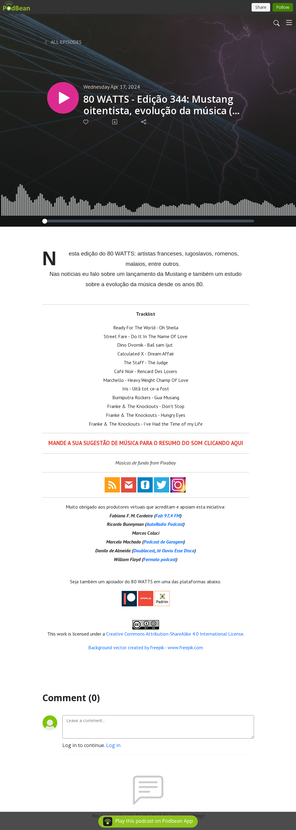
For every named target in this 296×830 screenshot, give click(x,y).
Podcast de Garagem (163, 542)
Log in (113, 745)
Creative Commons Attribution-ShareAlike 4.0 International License (174, 634)
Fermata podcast (159, 559)
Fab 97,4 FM (167, 516)
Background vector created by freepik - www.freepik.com (145, 647)
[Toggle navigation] (289, 22)
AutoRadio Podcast (164, 524)
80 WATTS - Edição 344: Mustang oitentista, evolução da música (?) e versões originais (161, 105)
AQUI (237, 443)
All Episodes (63, 42)
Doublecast (144, 550)
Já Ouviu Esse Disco (175, 550)
